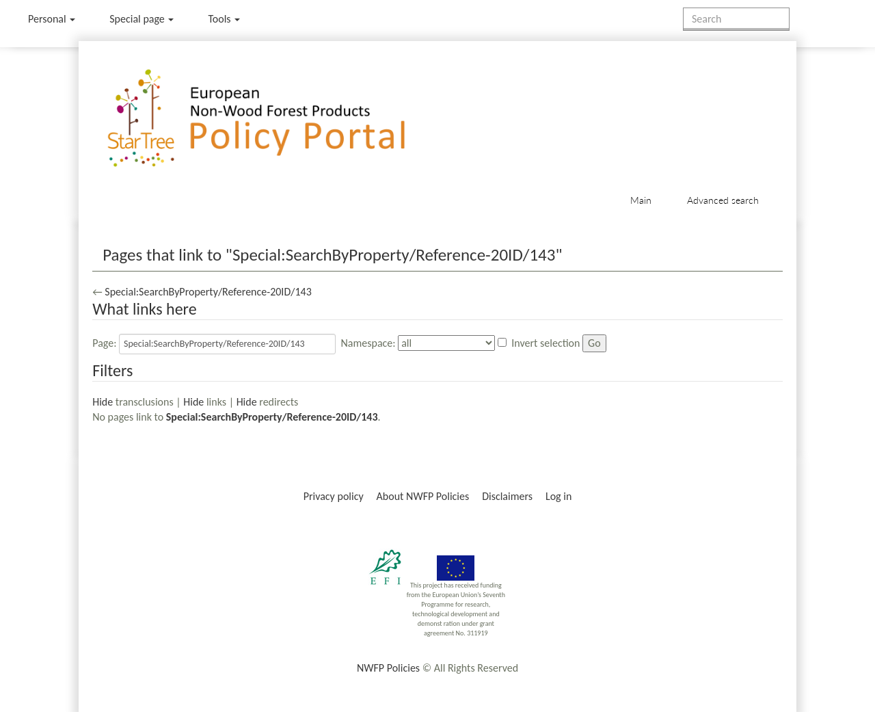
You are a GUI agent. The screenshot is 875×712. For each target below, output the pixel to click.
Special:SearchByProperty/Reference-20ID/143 (208, 291)
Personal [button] (51, 18)
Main (640, 200)
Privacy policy (334, 496)
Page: (104, 343)
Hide (102, 401)
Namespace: (368, 343)
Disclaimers (507, 496)
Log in (558, 496)
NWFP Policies (388, 667)
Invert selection (545, 343)
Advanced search (723, 200)
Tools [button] (224, 18)
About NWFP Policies (423, 496)
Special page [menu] (141, 18)
